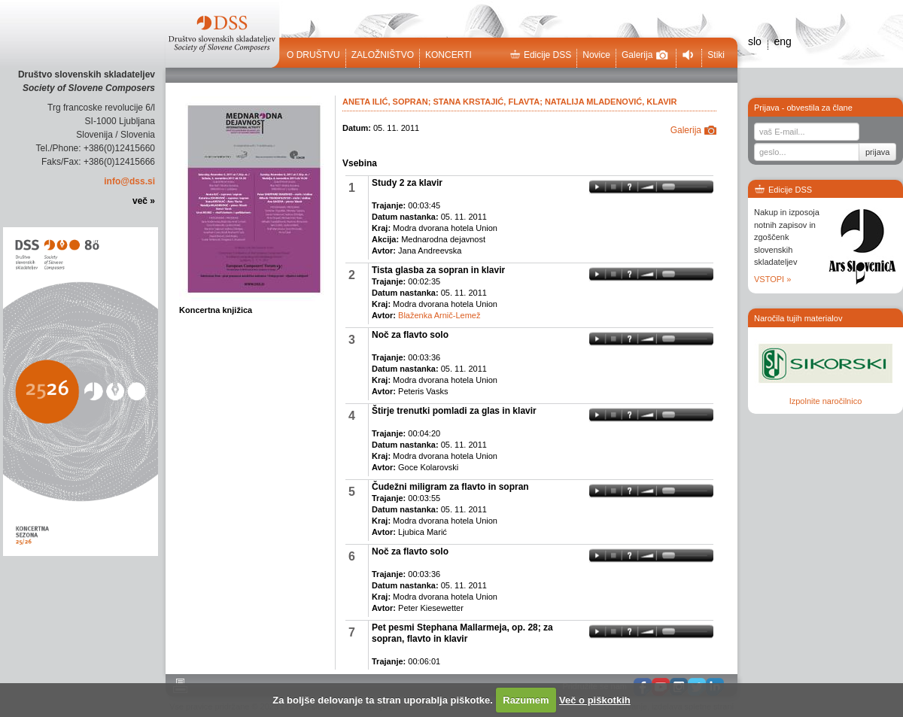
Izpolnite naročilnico (825, 401)
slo (755, 41)
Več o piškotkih (595, 700)
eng (782, 41)
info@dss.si (129, 181)
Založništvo (382, 55)
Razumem (526, 700)
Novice (596, 55)
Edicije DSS (540, 55)
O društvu (313, 55)
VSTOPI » (772, 279)
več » (143, 201)
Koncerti (448, 55)
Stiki (716, 55)
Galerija (645, 55)
